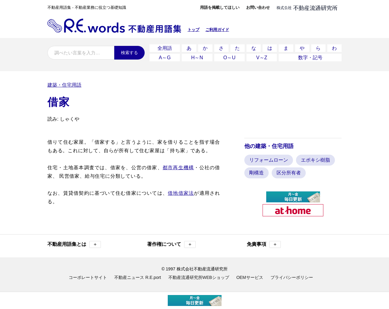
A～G (165, 57)
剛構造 (256, 172)
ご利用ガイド (217, 29)
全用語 (164, 48)
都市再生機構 (178, 167)
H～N (197, 57)
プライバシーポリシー (291, 277)
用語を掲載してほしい (219, 7)
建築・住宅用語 (64, 85)
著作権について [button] (171, 244)
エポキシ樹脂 (315, 160)
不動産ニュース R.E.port (137, 277)
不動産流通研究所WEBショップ (198, 277)
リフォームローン (268, 160)
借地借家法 (181, 193)
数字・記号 (310, 57)
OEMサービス (249, 277)
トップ (193, 29)
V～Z (261, 57)
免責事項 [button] (264, 244)
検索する (129, 52)
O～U (229, 57)
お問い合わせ (258, 7)
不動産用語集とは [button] (74, 244)
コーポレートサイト (88, 277)
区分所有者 (289, 172)
